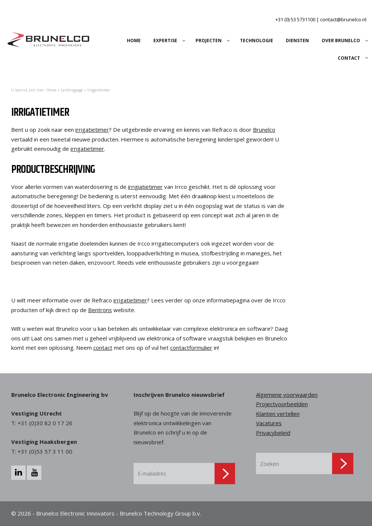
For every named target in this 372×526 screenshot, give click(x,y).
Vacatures (269, 423)
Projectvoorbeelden (282, 404)
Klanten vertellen (278, 413)
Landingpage (72, 90)
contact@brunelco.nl (343, 19)
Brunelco (264, 129)
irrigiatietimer (145, 186)
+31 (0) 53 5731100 (295, 19)
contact (102, 347)
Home (51, 90)
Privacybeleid (273, 432)
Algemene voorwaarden (287, 394)
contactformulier (191, 347)
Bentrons (100, 310)
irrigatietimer (92, 129)
